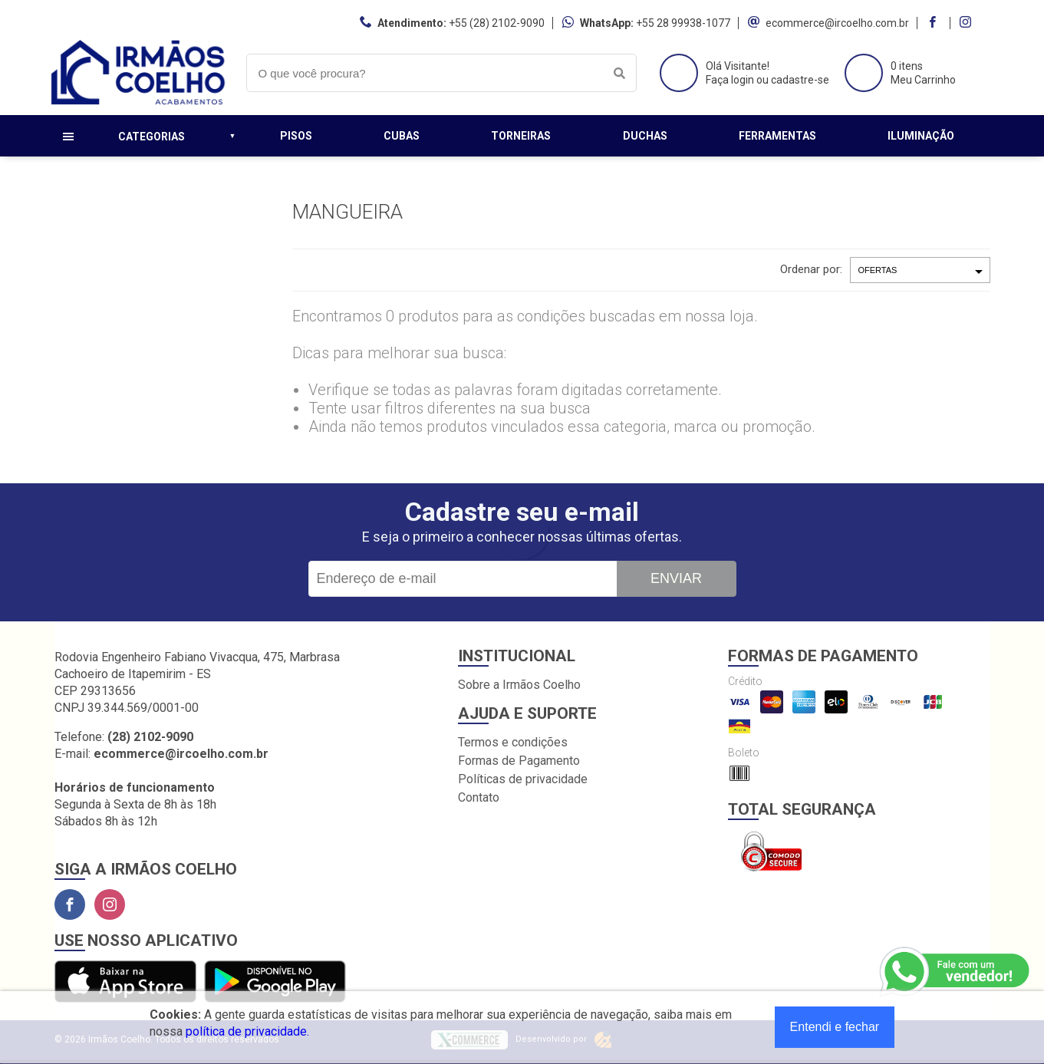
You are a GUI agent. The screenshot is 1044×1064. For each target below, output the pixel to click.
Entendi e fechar (835, 1026)
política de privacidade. (247, 1031)
